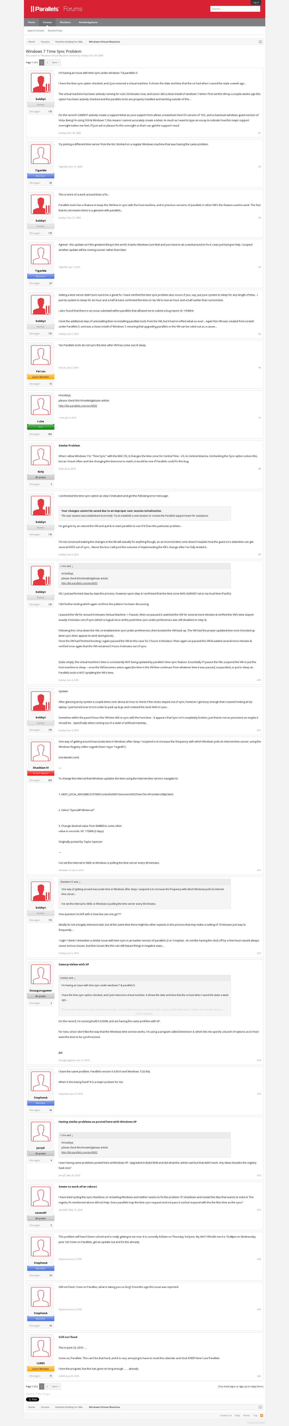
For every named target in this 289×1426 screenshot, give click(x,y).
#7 (259, 417)
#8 (259, 468)
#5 (259, 334)
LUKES (41, 1363)
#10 (259, 680)
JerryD (41, 1148)
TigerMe (40, 170)
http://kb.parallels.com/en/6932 (78, 406)
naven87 (40, 1213)
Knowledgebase (88, 22)
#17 (259, 1209)
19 (50, 1375)
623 (50, 780)
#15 (259, 1093)
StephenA (40, 1097)
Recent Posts (55, 30)
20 (50, 182)
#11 (259, 730)
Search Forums (36, 30)
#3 (259, 217)
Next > (55, 62)
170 (50, 111)
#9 (259, 554)
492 (50, 434)
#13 (259, 953)
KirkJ (41, 471)
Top (255, 1415)
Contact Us (226, 1415)
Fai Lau (40, 371)
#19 (259, 1309)
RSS (261, 1415)
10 (50, 383)
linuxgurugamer (41, 990)
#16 (259, 1175)
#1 (259, 133)
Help (237, 1415)
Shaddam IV (41, 767)
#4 (259, 267)
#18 (259, 1259)
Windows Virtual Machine (54, 55)
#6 (259, 367)
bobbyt (85, 55)
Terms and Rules (256, 1422)
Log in (256, 2)
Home (31, 22)
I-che (40, 421)
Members (65, 22)
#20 (259, 1376)
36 (50, 1110)
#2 (259, 166)
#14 (259, 1060)
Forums (47, 22)
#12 (259, 870)
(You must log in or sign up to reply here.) (240, 1386)
